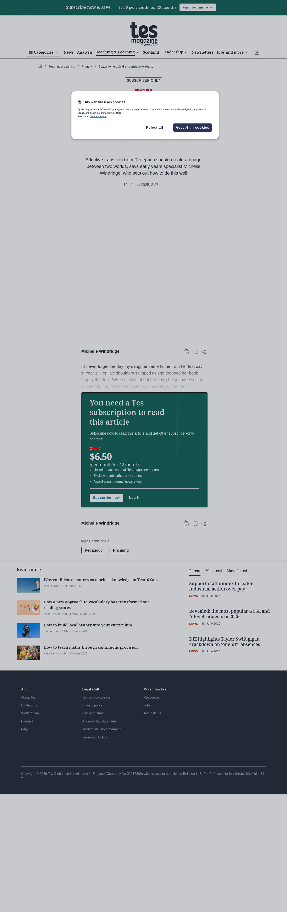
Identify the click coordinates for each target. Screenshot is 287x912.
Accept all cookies (192, 127)
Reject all (154, 127)
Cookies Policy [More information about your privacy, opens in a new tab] (98, 116)
